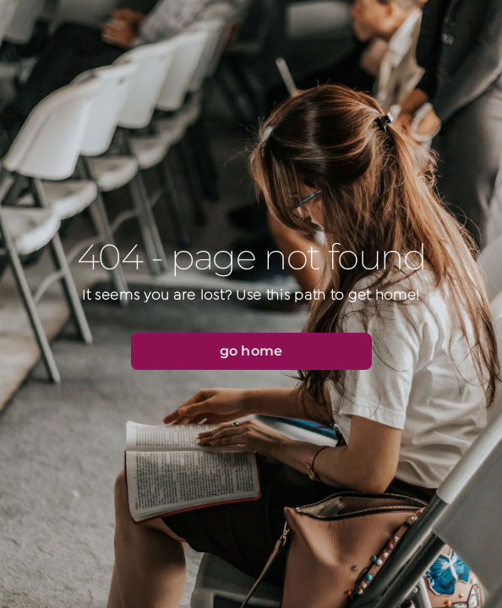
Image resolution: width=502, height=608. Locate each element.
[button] (251, 351)
